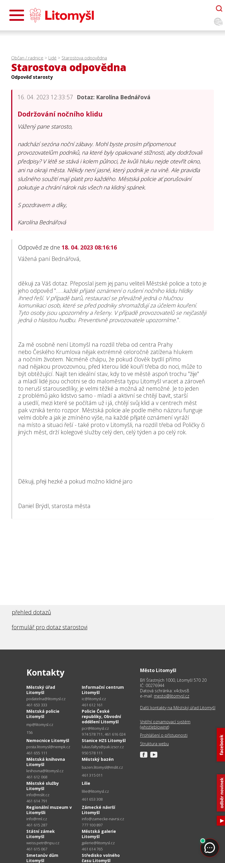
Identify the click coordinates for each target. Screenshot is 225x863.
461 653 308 (92, 799)
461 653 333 (36, 705)
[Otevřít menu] (16, 15)
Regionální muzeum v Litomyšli (49, 809)
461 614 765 (92, 849)
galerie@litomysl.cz (98, 842)
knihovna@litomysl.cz (45, 770)
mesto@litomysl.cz (171, 696)
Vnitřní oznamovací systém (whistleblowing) (165, 724)
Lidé (52, 58)
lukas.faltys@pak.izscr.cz (103, 746)
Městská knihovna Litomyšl (45, 761)
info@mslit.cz (38, 794)
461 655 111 (36, 753)
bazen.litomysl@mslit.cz (102, 767)
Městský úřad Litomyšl (40, 689)
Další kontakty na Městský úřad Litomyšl (177, 707)
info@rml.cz (36, 818)
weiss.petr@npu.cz (42, 842)
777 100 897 (92, 825)
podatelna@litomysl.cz (46, 698)
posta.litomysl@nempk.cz (48, 746)
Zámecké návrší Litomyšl (98, 809)
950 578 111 (92, 753)
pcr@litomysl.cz (95, 728)
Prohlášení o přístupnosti (164, 735)
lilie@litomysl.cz (95, 791)
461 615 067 (36, 849)
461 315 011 (92, 775)
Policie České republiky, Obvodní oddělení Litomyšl (101, 716)
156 (29, 732)
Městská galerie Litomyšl (99, 833)
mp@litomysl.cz (39, 724)
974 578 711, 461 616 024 (103, 734)
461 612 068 (36, 777)
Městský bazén (98, 759)
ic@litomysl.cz (94, 698)
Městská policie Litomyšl (42, 713)
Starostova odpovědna (84, 58)
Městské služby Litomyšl (42, 785)
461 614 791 (36, 801)
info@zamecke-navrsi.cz (103, 818)
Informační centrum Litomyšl (103, 689)
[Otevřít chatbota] (219, 8)
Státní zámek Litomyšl (40, 833)
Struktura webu (154, 743)
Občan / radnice (27, 58)
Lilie (86, 783)
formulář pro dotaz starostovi (49, 627)
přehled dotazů (31, 612)
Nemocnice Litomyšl (47, 740)
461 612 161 (92, 705)
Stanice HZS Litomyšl (104, 740)
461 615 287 (36, 825)
